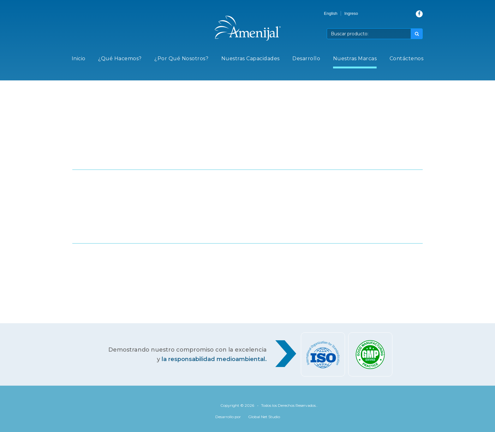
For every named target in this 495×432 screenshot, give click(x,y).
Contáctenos (407, 58)
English (330, 13)
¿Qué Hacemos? (120, 58)
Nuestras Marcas (355, 58)
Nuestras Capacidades (250, 58)
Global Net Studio (264, 416)
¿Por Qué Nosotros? (181, 58)
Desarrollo (306, 58)
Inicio (79, 58)
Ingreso (351, 13)
